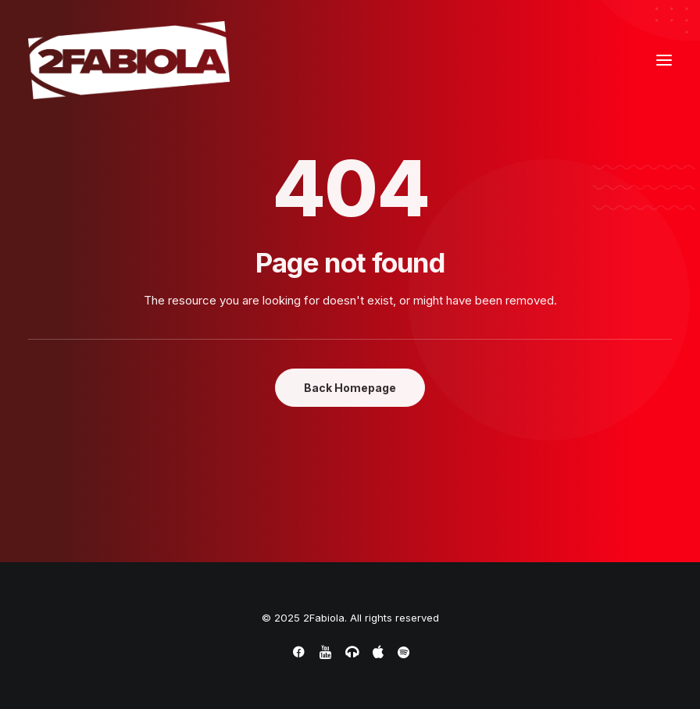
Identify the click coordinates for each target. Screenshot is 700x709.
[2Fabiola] (129, 60)
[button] (664, 60)
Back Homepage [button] (350, 387)
